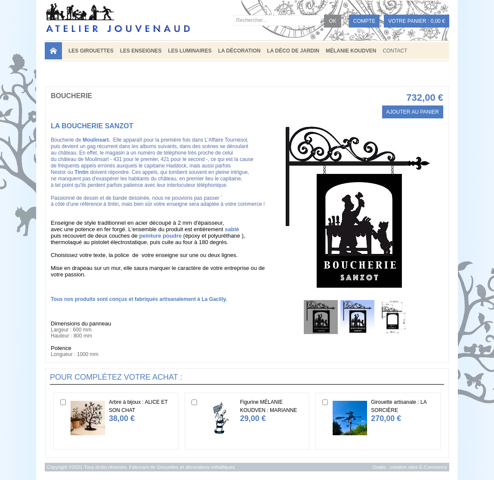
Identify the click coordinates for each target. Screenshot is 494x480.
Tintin (81, 172)
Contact (395, 51)
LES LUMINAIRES (189, 51)
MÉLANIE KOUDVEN (351, 51)
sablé (232, 229)
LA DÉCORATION (239, 51)
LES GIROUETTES (91, 51)
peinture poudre (160, 235)
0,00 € (438, 21)
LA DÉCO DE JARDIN (293, 51)
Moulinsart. (96, 140)
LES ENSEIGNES (141, 51)
